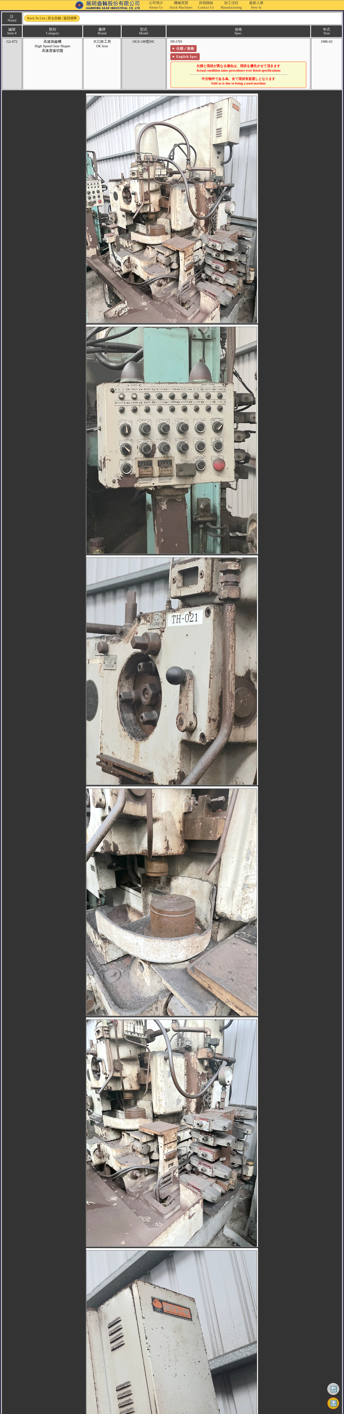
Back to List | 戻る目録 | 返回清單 (52, 18)
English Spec (187, 56)
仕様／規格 (185, 48)
